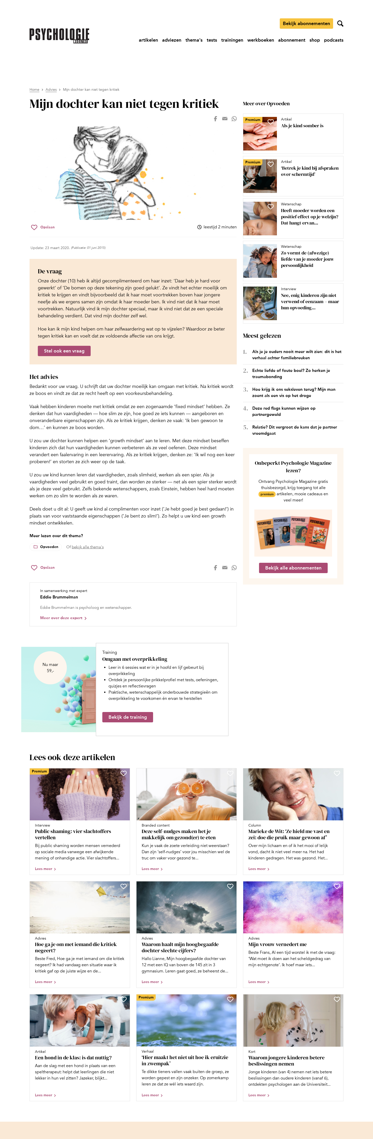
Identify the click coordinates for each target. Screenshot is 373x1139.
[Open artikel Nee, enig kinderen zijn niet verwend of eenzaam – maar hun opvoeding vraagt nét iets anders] (291, 303)
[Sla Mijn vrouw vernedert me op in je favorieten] (337, 886)
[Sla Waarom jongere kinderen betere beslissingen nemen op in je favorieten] (337, 999)
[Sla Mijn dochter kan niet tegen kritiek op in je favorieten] (43, 227)
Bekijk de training (128, 717)
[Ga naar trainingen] (232, 40)
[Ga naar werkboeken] (260, 40)
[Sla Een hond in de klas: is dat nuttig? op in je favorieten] (123, 999)
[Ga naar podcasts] (333, 40)
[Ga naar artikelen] (148, 40)
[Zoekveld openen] (340, 23)
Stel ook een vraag (64, 351)
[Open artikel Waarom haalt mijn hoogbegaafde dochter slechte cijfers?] (186, 934)
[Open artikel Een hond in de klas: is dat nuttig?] (80, 1047)
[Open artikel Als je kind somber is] (291, 134)
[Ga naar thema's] (194, 40)
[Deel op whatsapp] (234, 118)
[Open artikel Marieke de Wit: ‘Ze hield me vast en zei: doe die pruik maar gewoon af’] (293, 821)
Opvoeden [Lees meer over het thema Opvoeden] (49, 547)
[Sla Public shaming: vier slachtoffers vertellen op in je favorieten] (123, 773)
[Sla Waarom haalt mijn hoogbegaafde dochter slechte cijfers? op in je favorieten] (230, 886)
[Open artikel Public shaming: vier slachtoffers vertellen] (80, 821)
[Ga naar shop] (315, 40)
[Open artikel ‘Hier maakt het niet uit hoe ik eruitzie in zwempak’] (186, 1047)
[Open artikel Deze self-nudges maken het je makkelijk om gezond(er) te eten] (186, 821)
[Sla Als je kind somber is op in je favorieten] (270, 121)
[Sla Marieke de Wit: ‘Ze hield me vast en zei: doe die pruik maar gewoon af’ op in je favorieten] (337, 773)
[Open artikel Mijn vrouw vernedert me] (293, 934)
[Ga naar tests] (212, 40)
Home (34, 89)
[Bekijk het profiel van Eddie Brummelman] (133, 604)
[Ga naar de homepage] (59, 35)
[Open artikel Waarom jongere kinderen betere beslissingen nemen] (293, 1047)
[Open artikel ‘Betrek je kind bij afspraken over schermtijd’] (291, 176)
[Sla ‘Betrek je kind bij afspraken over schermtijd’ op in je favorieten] (270, 164)
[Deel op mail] (224, 118)
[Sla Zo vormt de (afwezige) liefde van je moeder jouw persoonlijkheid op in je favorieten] (270, 249)
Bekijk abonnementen (306, 23)
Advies (51, 89)
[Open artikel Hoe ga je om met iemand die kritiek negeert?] (80, 934)
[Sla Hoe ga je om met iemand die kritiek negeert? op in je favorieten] (123, 886)
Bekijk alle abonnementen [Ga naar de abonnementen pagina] (293, 568)
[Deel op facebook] (215, 118)
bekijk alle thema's (88, 547)
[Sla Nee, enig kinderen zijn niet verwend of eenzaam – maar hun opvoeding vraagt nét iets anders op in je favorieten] (270, 291)
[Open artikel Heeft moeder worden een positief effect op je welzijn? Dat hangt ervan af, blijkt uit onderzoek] (291, 218)
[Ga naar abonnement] (291, 40)
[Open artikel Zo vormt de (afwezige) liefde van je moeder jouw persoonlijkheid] (291, 261)
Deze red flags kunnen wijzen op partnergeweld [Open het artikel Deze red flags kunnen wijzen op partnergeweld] (283, 411)
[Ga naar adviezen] (171, 40)
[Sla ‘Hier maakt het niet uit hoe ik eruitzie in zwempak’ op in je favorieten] (230, 999)
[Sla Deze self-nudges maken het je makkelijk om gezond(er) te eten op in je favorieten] (230, 773)
